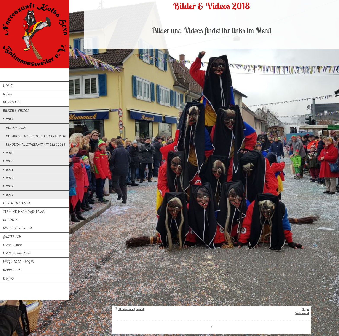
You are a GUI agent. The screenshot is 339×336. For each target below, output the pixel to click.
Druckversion (124, 309)
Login (305, 309)
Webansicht (302, 313)
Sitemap (140, 309)
